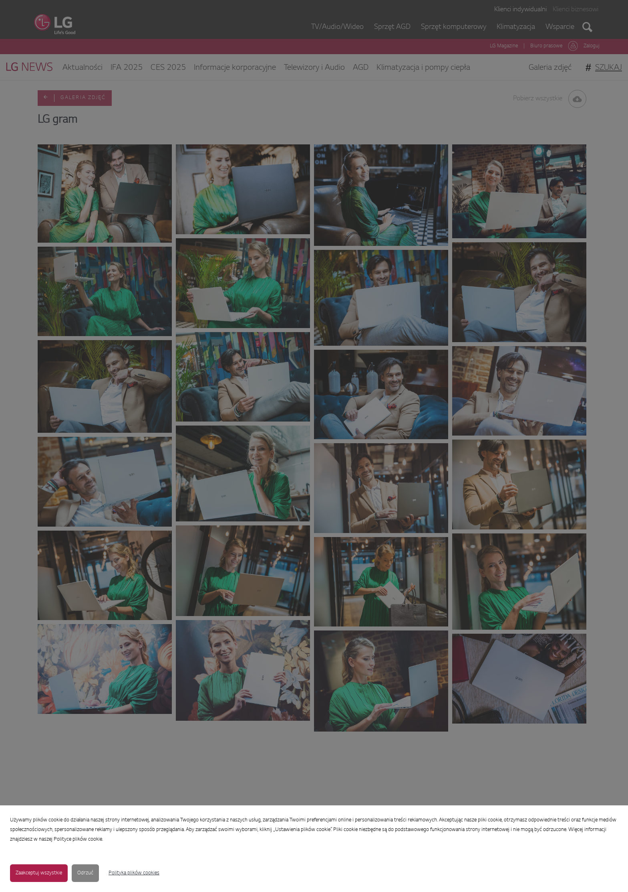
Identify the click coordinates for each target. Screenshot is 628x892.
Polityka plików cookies (134, 873)
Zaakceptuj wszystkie (39, 873)
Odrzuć (85, 873)
